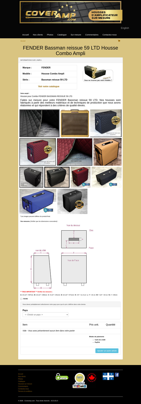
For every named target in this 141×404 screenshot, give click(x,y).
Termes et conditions (25, 391)
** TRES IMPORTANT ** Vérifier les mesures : (36, 292)
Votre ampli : (24, 93)
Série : (26, 80)
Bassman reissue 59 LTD (54, 80)
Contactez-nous (109, 35)
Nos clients (38, 35)
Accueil (25, 35)
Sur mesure (76, 35)
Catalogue (62, 35)
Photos (50, 35)
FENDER (46, 67)
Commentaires (91, 35)
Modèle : (27, 73)
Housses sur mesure (25, 384)
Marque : (27, 67)
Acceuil (23, 41)
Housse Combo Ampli (52, 73)
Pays (25, 310)
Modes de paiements (96, 336)
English (125, 28)
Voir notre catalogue (48, 86)
